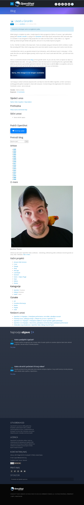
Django (16, 266)
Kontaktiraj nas (18, 451)
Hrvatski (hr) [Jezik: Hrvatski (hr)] (18, 496)
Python (16, 281)
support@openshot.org (20, 457)
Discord (25, 460)
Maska (16, 305)
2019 (14, 160)
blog (32, 60)
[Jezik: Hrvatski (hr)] (72, 4)
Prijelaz (16, 307)
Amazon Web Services (20, 262)
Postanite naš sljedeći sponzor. (19, 479)
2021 (14, 156)
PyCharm (16, 275)
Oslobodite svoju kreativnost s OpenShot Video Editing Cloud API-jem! (34, 325)
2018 (14, 161)
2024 (14, 151)
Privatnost (70, 494)
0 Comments (21, 92)
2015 (14, 167)
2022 (14, 154)
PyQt (15, 279)
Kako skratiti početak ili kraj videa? (29, 366)
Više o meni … (27, 254)
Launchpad (17, 272)
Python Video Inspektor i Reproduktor (21, 102)
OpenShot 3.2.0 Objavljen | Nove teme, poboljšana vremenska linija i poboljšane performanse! (41, 323)
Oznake (14, 297)
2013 (14, 170)
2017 (14, 163)
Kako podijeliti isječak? (24, 339)
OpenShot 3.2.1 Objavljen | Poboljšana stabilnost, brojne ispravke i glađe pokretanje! (38, 321)
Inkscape (16, 270)
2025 (14, 149)
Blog (12, 11)
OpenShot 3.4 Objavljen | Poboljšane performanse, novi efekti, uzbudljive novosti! (37, 316)
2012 (14, 172)
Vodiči (15, 294)
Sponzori (15, 475)
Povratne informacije (20, 303)
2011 (14, 174)
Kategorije (15, 286)
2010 (14, 176)
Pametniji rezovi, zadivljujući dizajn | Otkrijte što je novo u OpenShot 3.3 (34, 318)
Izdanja (16, 292)
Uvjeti (12, 496)
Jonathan (22, 24)
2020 (14, 158)
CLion (15, 264)
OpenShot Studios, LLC (48, 494)
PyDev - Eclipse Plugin (20, 277)
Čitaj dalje (12, 347)
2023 (14, 153)
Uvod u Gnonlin (24, 21)
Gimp (15, 268)
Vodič (15, 309)
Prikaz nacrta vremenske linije (18, 110)
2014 (14, 168)
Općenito (16, 290)
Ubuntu (16, 283)
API (15, 301)
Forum (20, 460)
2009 (14, 177)
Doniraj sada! (18, 131)
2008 (14, 179)
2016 (14, 165)
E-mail (16, 460)
